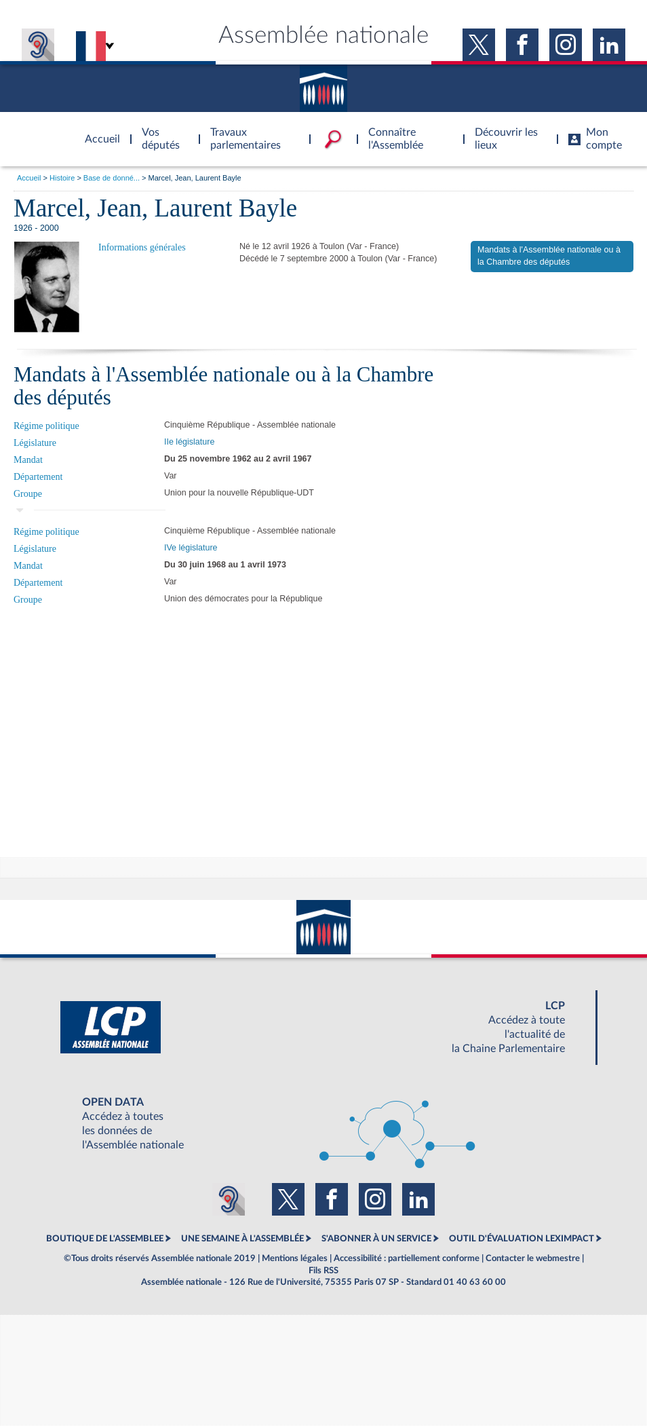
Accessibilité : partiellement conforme (406, 1258)
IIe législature (189, 442)
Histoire (62, 178)
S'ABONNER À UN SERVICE (376, 1239)
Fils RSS (323, 1270)
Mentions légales (295, 1258)
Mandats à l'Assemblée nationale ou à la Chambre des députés (549, 256)
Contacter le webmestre (533, 1258)
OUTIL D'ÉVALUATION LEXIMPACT (521, 1239)
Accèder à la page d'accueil (97, 131)
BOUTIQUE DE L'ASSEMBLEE (104, 1239)
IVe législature (191, 547)
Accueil (29, 178)
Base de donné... (111, 178)
